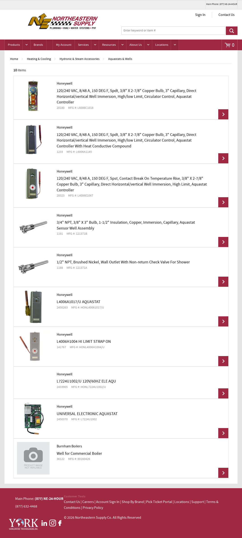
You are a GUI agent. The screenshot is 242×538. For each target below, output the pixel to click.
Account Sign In (108, 502)
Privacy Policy (93, 507)
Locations (161, 45)
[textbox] (173, 30)
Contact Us (226, 15)
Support (197, 502)
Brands (38, 45)
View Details (223, 114)
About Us (136, 45)
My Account (63, 45)
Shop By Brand (133, 502)
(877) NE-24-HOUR (48, 498)
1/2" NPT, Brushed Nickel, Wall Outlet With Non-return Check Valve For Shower (123, 262)
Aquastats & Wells (120, 59)
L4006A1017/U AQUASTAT (78, 302)
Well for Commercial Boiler (79, 453)
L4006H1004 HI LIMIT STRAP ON (84, 341)
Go (232, 30)
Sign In (200, 15)
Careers (88, 502)
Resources (109, 45)
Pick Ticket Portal (159, 502)
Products (14, 45)
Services (83, 45)
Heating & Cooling (39, 59)
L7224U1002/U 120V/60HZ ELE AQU (86, 381)
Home (14, 59)
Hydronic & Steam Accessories (79, 59)
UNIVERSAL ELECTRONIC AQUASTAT (87, 414)
